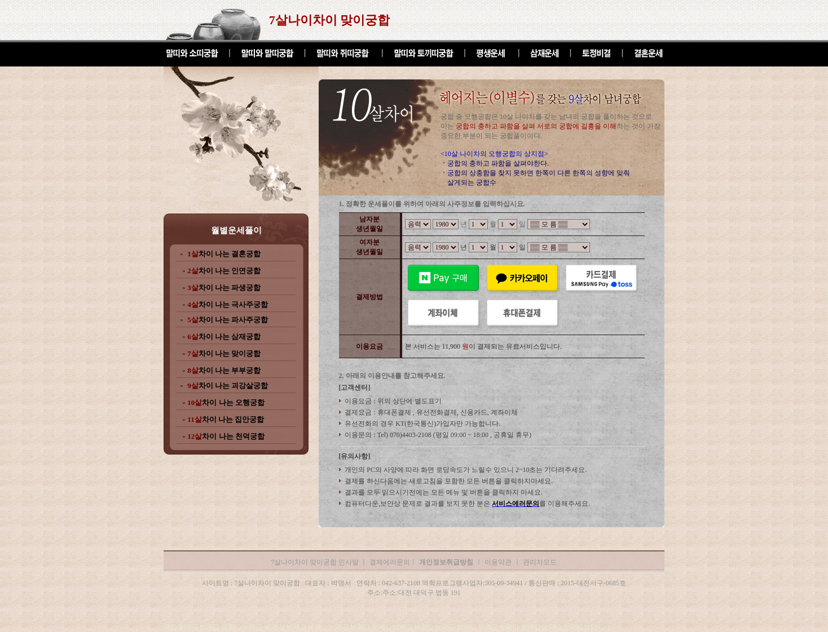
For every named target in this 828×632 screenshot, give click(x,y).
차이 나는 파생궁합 (224, 287)
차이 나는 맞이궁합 (224, 353)
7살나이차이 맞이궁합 (329, 20)
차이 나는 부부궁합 (224, 370)
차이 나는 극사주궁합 (227, 304)
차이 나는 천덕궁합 (226, 436)
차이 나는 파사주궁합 (227, 319)
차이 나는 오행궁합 (226, 402)
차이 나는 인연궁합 (224, 270)
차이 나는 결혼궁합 (224, 254)
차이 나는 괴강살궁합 (227, 385)
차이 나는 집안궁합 (225, 419)
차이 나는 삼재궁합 (224, 336)
